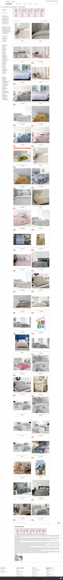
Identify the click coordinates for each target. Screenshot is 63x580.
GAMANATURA (6, 91)
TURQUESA (5, 70)
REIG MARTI (5, 96)
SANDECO (5, 98)
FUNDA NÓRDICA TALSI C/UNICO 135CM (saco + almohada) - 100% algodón (40, 393)
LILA (4, 52)
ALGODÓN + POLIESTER (7, 27)
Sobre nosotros (18, 572)
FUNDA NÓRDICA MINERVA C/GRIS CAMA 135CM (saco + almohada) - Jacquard (40, 352)
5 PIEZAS (5, 41)
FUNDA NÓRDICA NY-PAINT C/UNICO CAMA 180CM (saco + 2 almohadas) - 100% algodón (22, 497)
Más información (29, 578)
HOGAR (24, 3)
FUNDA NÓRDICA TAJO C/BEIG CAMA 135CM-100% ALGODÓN (40, 164)
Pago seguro (18, 573)
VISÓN (4, 73)
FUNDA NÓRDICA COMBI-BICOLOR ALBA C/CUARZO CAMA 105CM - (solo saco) (22, 372)
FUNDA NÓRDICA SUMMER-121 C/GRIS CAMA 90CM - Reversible (22, 206)
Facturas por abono (35, 572)
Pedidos (33, 571)
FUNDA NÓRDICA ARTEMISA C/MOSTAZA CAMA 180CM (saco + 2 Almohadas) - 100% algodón (40, 123)
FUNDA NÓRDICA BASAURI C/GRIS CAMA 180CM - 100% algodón (22, 60)
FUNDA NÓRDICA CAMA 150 (35, 16)
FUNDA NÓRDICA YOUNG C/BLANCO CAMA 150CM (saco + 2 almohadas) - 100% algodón (40, 414)
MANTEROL (5, 95)
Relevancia (51, 21)
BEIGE (4, 48)
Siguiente (59, 522)
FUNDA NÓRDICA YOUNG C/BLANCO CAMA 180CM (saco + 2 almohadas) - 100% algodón (40, 372)
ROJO (4, 66)
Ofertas (2, 569)
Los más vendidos (3, 571)
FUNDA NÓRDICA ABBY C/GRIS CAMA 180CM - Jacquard (41, 268)
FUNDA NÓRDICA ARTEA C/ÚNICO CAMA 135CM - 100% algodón (40, 60)
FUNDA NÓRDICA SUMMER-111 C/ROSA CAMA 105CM (22, 268)
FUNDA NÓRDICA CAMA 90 (16, 16)
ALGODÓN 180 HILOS (7, 30)
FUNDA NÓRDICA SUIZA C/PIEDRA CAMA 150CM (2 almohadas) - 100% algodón (40, 206)
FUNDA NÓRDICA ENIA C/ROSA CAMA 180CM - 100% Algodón (22, 351)
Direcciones (34, 573)
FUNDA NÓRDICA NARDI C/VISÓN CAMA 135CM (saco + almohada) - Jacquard (22, 331)
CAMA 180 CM (6, 23)
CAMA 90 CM (6, 16)
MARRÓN (5, 55)
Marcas (35, 3)
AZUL (4, 46)
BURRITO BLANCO (6, 81)
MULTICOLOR (6, 59)
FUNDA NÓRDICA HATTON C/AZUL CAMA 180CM (22, 455)
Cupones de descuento (35, 574)
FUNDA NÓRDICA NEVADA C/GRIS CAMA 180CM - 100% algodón (41, 81)
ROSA (4, 67)
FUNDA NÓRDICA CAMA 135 (29, 16)
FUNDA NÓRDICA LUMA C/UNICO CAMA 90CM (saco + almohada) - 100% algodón (22, 310)
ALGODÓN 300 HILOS (7, 31)
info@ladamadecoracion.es (51, 576)
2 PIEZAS (5, 37)
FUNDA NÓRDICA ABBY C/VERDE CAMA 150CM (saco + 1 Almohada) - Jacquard (40, 497)
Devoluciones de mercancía (36, 570)
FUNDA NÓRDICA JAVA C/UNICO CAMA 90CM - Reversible (40, 455)
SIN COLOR (5, 69)
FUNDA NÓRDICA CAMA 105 (22, 16)
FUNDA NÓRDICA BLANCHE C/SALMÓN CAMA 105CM (40, 517)
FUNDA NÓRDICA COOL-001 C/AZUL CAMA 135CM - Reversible (22, 143)
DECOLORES (5, 85)
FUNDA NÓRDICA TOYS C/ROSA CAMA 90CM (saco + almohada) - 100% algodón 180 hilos (22, 227)
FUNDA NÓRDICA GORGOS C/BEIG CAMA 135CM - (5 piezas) (40, 289)
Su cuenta (34, 567)
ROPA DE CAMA (18, 3)
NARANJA (5, 60)
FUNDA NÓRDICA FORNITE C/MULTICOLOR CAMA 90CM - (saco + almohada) (40, 331)
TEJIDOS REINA (6, 99)
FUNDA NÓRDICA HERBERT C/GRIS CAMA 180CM (22, 434)
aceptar (61, 578)
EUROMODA (5, 88)
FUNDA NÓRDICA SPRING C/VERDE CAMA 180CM (22, 164)
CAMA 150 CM (6, 20)
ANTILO (5, 77)
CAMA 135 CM (6, 19)
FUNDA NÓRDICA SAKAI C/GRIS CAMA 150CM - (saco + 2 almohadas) (22, 289)
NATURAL (5, 62)
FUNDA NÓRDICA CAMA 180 (41, 16)
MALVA (4, 53)
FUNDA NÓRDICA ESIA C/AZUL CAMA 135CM (40, 434)
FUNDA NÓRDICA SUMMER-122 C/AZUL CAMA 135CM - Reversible (22, 81)
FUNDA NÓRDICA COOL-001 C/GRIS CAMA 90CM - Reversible (22, 102)
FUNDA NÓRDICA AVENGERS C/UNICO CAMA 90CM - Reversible (41, 476)
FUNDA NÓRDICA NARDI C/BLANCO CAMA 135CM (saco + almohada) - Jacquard (40, 310)
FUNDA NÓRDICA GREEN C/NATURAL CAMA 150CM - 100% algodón (40, 247)
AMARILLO (5, 45)
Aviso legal (18, 570)
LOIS (4, 94)
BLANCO (5, 49)
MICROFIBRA (5, 33)
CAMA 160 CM (6, 22)
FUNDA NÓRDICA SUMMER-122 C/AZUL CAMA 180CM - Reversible (40, 102)
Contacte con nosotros (19, 576)
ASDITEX (5, 78)
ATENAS (5, 80)
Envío (17, 569)
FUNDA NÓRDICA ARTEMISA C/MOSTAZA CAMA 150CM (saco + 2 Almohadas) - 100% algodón (22, 185)
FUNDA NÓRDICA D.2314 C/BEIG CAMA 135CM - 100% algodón (22, 517)
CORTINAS (30, 3)
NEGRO (4, 63)
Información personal (35, 569)
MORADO (5, 56)
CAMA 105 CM (6, 18)
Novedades (2, 570)
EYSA (4, 89)
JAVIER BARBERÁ (6, 92)
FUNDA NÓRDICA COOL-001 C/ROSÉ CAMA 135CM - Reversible (40, 143)
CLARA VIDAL (5, 84)
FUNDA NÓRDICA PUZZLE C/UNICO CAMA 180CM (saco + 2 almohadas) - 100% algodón (22, 476)
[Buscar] (52, 3)
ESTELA (5, 87)
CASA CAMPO (5, 82)
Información (2, 572)
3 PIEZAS (5, 38)
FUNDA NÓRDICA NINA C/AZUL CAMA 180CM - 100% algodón (22, 247)
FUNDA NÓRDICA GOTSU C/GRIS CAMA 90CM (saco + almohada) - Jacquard (40, 227)
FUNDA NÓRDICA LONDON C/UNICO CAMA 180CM (40, 185)
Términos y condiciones (19, 571)
